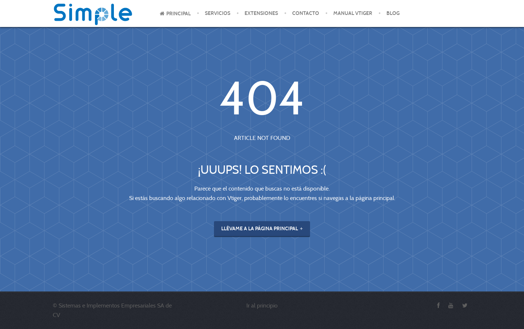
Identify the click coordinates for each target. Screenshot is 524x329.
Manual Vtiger (352, 13)
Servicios (217, 13)
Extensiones (261, 13)
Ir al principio (262, 305)
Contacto (305, 13)
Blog (393, 13)
